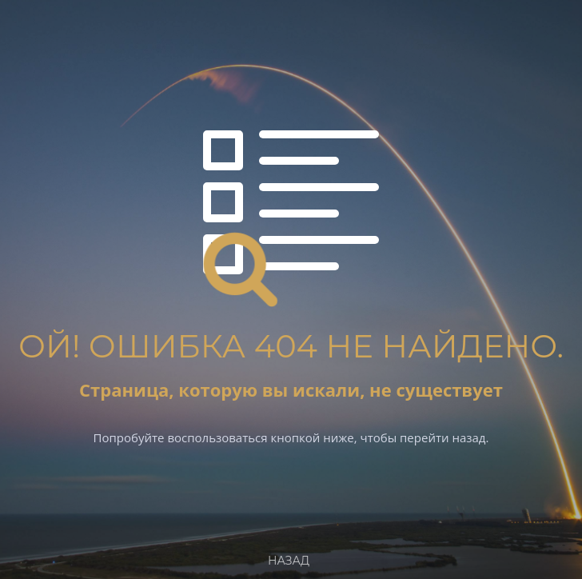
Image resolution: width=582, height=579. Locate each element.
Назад (288, 560)
